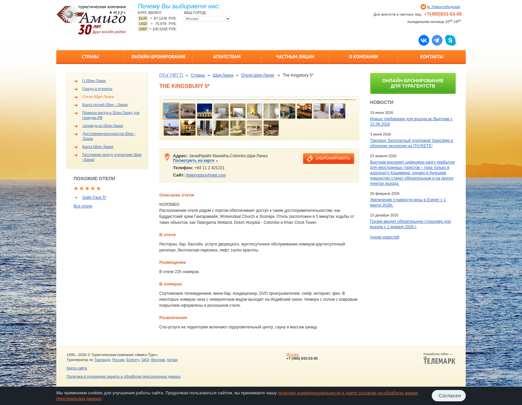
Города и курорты (97, 88)
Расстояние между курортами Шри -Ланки (111, 157)
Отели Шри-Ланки (98, 96)
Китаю (172, 360)
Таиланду (102, 360)
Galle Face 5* (94, 197)
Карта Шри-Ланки (97, 146)
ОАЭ (145, 360)
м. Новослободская (443, 7)
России (118, 360)
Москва (292, 354)
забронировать (332, 158)
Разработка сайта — (439, 358)
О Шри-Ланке (94, 80)
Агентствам (226, 57)
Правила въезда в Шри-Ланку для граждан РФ (110, 115)
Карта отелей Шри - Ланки (105, 104)
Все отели (83, 206)
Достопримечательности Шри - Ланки (108, 136)
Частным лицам (295, 57)
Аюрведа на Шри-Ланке (102, 125)
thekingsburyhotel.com (206, 175)
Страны (90, 57)
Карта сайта (77, 368)
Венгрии (158, 360)
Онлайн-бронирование (158, 57)
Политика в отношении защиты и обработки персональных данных (123, 376)
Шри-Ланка (223, 75)
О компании (363, 57)
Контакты (431, 57)
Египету (133, 360)
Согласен (450, 395)
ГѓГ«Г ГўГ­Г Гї (171, 75)
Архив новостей (384, 237)
